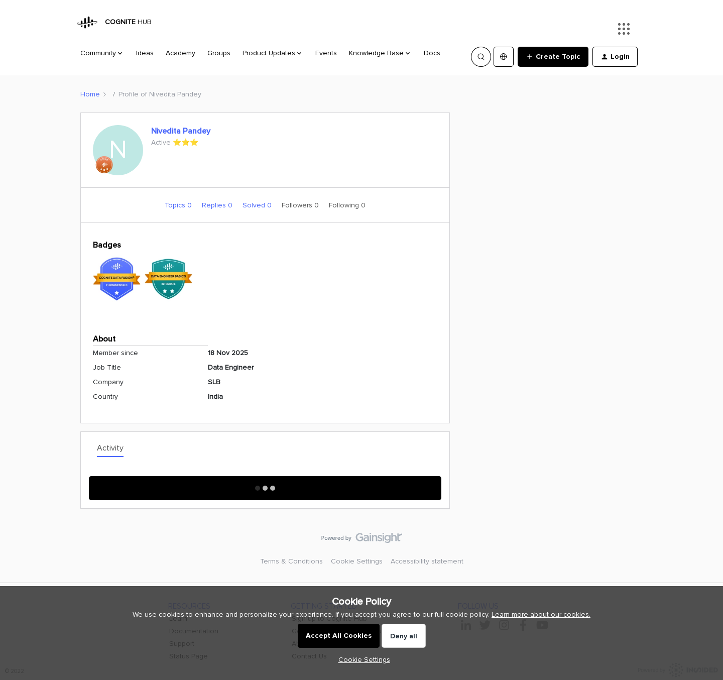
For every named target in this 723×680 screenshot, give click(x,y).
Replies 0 (218, 205)
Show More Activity (265, 485)
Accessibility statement (427, 561)
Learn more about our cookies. (541, 614)
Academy (180, 53)
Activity (110, 448)
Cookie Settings (357, 561)
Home (90, 94)
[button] (553, 57)
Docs (432, 53)
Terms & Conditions (291, 561)
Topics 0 (179, 205)
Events (326, 53)
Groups (218, 53)
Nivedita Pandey (180, 131)
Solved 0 (258, 205)
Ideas (145, 53)
